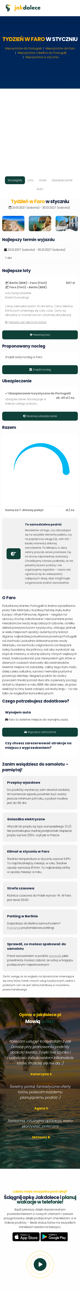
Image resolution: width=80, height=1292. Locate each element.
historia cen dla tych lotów (27, 322)
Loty (31, 180)
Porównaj (13, 928)
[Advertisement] (40, 129)
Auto (40, 189)
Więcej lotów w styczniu (42, 57)
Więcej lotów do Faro (60, 48)
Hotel (42, 180)
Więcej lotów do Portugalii (23, 48)
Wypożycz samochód (40, 732)
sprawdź (55, 956)
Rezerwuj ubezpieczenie (40, 416)
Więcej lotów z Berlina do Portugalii (41, 53)
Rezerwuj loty (40, 335)
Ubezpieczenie (62, 180)
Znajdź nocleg (40, 369)
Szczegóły (15, 180)
